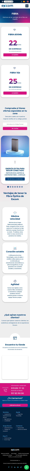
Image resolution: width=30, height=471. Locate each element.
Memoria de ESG (5, 453)
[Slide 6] (19, 186)
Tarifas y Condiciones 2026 (15, 457)
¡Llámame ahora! (15, 405)
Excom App (7, 439)
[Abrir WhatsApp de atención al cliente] (26, 467)
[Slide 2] (10, 186)
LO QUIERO (15, 55)
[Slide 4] (15, 186)
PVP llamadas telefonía (21, 455)
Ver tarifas (15, 128)
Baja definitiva (7, 419)
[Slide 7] (22, 186)
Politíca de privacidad (23, 453)
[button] (21, 1)
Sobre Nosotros (8, 427)
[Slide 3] (13, 186)
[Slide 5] (17, 186)
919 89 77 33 (18, 386)
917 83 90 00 (17, 392)
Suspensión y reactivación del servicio (7, 415)
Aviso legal (13, 453)
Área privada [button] (21, 427)
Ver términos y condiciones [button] (15, 179)
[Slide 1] (8, 186)
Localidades (7, 420)
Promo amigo (7, 438)
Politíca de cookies (7, 455)
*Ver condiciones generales (15, 51)
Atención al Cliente (22, 429)
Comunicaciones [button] (15, 460)
